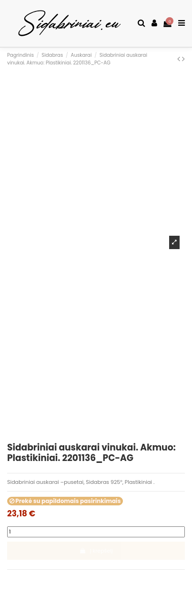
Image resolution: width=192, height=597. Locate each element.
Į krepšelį (95, 551)
